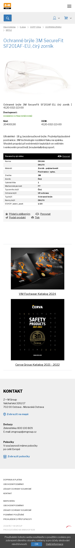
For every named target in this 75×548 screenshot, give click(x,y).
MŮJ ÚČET (59, 18)
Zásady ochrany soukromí (17, 489)
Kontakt (7, 493)
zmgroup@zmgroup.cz (23, 431)
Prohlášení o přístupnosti (17, 519)
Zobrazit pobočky (19, 456)
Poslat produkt (17, 217)
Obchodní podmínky (13, 484)
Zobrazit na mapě (17, 414)
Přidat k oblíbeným (19, 213)
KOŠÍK (70, 18)
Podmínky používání (13, 515)
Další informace (54, 544)
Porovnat (66, 156)
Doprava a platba (12, 480)
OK (36, 544)
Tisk (37, 217)
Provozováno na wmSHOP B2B (19, 530)
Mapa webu (9, 501)
